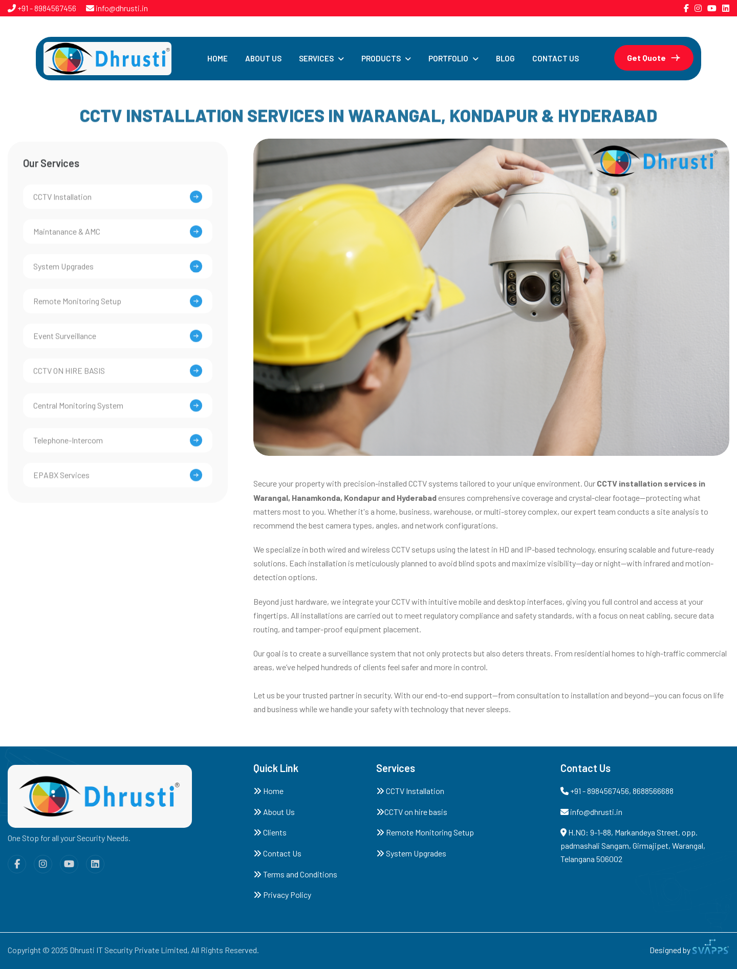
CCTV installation (62, 200)
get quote (646, 57)
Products (381, 58)
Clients (270, 832)
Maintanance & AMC (66, 235)
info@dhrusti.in (121, 8)
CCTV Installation (410, 791)
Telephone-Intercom (68, 444)
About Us (263, 58)
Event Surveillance (64, 339)
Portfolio (448, 58)
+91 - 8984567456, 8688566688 (617, 791)
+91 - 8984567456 (46, 8)
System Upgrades (63, 270)
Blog (505, 58)
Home (217, 58)
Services (316, 58)
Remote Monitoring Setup (77, 305)
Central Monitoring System (78, 409)
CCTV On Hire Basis (69, 374)
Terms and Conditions (295, 874)
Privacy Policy (282, 894)
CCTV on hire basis (411, 812)
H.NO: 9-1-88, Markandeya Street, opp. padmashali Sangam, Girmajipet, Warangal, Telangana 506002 (632, 845)
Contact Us (555, 58)
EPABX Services (61, 478)
